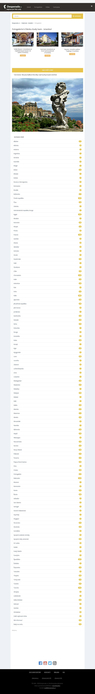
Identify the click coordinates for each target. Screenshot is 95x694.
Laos (47, 356)
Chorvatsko (47, 275)
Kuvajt (47, 344)
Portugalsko (47, 474)
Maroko (47, 409)
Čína (47, 202)
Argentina (47, 153)
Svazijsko (47, 555)
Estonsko (47, 222)
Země (29, 7)
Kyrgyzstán (47, 352)
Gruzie (47, 255)
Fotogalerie (38, 7)
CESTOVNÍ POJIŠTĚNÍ (35, 672)
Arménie (47, 158)
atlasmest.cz (35, 678)
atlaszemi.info (58, 678)
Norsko (47, 446)
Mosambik (47, 421)
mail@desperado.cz (50, 688)
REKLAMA (56, 672)
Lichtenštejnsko (47, 369)
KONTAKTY (47, 672)
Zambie (47, 608)
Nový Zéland (47, 450)
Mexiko (47, 417)
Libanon (47, 365)
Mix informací (47, 620)
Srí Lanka (47, 543)
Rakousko (47, 478)
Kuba (47, 340)
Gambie (47, 239)
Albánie (47, 141)
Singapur (47, 519)
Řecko (47, 494)
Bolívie (47, 178)
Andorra (47, 149)
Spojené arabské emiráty (47, 535)
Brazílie (47, 190)
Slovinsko (47, 527)
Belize (47, 170)
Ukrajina (47, 592)
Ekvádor (47, 218)
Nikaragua (47, 438)
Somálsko (47, 531)
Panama (47, 458)
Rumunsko (47, 486)
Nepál (47, 433)
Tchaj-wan (47, 580)
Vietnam (47, 604)
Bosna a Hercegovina (47, 182)
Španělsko (47, 559)
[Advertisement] (47, 645)
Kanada (47, 320)
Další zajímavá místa (47, 616)
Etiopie (47, 227)
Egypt (47, 214)
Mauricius (47, 413)
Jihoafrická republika (47, 304)
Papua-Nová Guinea (47, 462)
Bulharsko (47, 194)
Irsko (47, 291)
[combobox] (42, 16)
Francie (47, 235)
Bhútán (47, 174)
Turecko (47, 588)
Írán (47, 287)
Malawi (47, 397)
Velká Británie (47, 600)
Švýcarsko (47, 567)
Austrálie (47, 162)
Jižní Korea (47, 308)
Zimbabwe (47, 612)
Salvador (47, 498)
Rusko (47, 490)
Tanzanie (47, 571)
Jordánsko (47, 312)
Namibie (47, 425)
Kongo (47, 332)
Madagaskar (47, 381)
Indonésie (47, 283)
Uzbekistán (47, 596)
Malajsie (47, 393)
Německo (47, 429)
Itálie (47, 296)
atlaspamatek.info (46, 678)
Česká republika (47, 198)
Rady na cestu (47, 624)
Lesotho (47, 360)
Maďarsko (47, 385)
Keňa (47, 324)
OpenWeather (56, 685)
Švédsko (47, 563)
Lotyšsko (47, 377)
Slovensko (47, 523)
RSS (64, 672)
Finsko (47, 231)
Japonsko (47, 300)
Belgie (47, 166)
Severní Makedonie (47, 511)
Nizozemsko (47, 442)
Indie (47, 279)
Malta (47, 405)
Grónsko (47, 251)
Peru (47, 466)
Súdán (47, 547)
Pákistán (47, 454)
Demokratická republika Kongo (47, 210)
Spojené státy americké (47, 539)
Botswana (47, 186)
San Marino (47, 502)
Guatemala (47, 259)
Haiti (47, 263)
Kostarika (47, 336)
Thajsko (47, 576)
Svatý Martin (47, 551)
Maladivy (47, 389)
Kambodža (47, 316)
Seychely (47, 515)
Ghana (47, 243)
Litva (47, 373)
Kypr (47, 348)
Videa (48, 7)
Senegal (47, 507)
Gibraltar (47, 247)
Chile (47, 271)
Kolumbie (47, 328)
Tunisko (47, 584)
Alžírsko (47, 145)
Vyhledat (77, 16)
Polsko (47, 470)
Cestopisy (56, 7)
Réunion (47, 482)
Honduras (47, 267)
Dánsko (47, 206)
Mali (47, 401)
